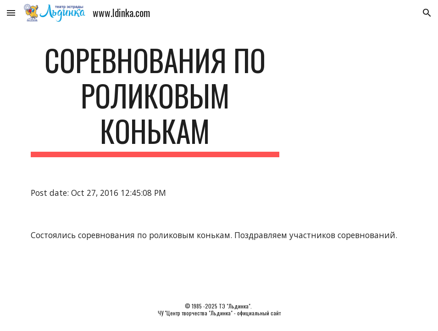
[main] (155, 100)
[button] (11, 12)
